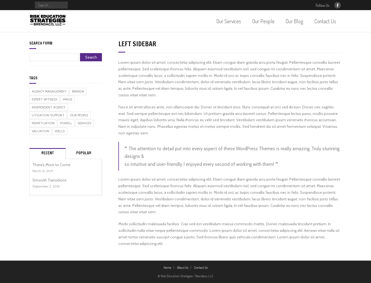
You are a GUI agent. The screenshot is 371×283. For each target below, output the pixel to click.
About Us (182, 267)
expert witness (44, 99)
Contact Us (325, 21)
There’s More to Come (51, 164)
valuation (40, 131)
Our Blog (294, 21)
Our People (263, 21)
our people (79, 115)
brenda (78, 91)
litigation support (48, 115)
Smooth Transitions (49, 180)
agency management (49, 91)
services (84, 123)
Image (67, 99)
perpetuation (43, 123)
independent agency (48, 107)
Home (167, 267)
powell (66, 123)
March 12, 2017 (42, 171)
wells (60, 131)
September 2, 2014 (45, 186)
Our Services (228, 21)
